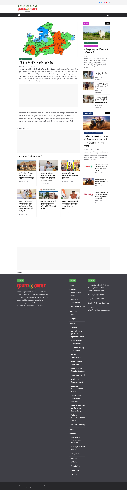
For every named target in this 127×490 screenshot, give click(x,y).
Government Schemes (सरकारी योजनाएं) (77, 389)
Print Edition (75, 466)
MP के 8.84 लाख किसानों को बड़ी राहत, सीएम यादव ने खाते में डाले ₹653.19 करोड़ (70, 205)
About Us (32, 15)
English (73, 318)
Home (25, 15)
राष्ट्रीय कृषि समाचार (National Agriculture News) (77, 334)
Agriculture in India (78, 306)
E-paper (52, 15)
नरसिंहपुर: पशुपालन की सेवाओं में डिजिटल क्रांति (96, 51)
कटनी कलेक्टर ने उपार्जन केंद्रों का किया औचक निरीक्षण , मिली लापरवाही (26, 176)
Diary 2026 (75, 454)
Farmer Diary (76, 470)
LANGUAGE (42, 15)
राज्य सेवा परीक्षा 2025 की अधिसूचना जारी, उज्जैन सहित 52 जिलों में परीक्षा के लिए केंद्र (48, 205)
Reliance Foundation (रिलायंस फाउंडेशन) (78, 418)
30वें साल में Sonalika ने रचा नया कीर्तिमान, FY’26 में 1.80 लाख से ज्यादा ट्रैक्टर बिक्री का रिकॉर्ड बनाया (96, 141)
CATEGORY (60, 15)
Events (69, 15)
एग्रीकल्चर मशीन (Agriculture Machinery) (93, 132)
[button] (36, 15)
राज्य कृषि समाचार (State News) (25, 59)
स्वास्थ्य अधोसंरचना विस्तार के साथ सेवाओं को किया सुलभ (70, 176)
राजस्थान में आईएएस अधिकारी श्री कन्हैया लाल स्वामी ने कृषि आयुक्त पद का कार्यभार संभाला (47, 177)
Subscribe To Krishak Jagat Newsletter (76, 440)
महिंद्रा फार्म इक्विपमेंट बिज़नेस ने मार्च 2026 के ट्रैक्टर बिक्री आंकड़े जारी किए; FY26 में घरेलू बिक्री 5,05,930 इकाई (101, 195)
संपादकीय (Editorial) (78, 425)
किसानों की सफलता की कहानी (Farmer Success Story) (78, 408)
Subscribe (77, 15)
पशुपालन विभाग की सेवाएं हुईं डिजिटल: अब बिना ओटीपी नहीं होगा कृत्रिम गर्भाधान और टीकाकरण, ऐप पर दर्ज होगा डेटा (101, 100)
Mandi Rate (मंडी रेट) (78, 375)
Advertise (87, 15)
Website (74, 462)
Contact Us (97, 15)
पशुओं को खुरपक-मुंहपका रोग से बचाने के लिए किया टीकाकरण (101, 74)
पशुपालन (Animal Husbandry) (91, 46)
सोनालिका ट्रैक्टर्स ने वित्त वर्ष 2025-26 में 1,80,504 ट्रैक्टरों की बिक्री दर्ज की (101, 181)
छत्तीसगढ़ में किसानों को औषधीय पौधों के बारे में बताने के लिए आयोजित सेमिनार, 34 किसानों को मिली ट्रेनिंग (26, 206)
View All (107, 23)
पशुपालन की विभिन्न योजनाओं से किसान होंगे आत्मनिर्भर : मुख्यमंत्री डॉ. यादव (101, 86)
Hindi (73, 314)
